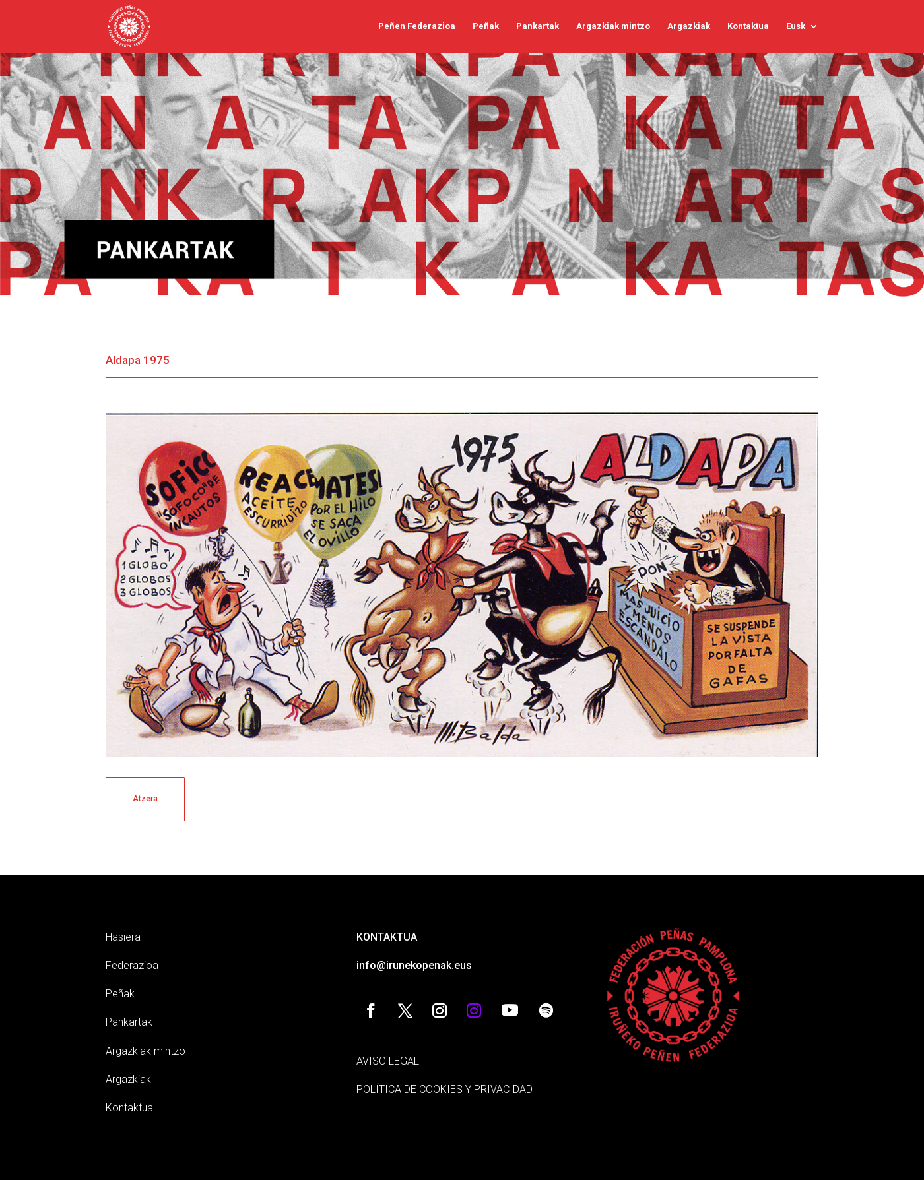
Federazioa (132, 965)
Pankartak (537, 26)
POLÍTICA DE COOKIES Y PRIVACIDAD (444, 1089)
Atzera (145, 798)
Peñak (486, 26)
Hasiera (123, 937)
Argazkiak (688, 26)
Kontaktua (748, 26)
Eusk (795, 26)
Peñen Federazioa (416, 26)
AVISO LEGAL (387, 1061)
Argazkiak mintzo (613, 26)
